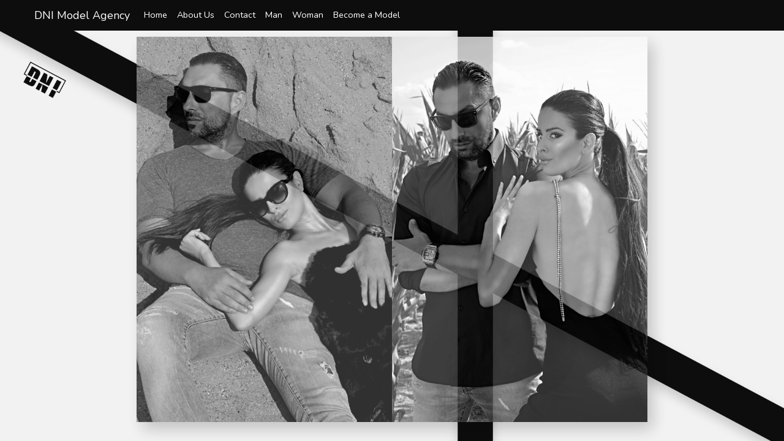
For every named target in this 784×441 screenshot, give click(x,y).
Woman (307, 15)
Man (273, 15)
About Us (195, 15)
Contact (239, 15)
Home (155, 15)
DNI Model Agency (82, 15)
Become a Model (366, 15)
